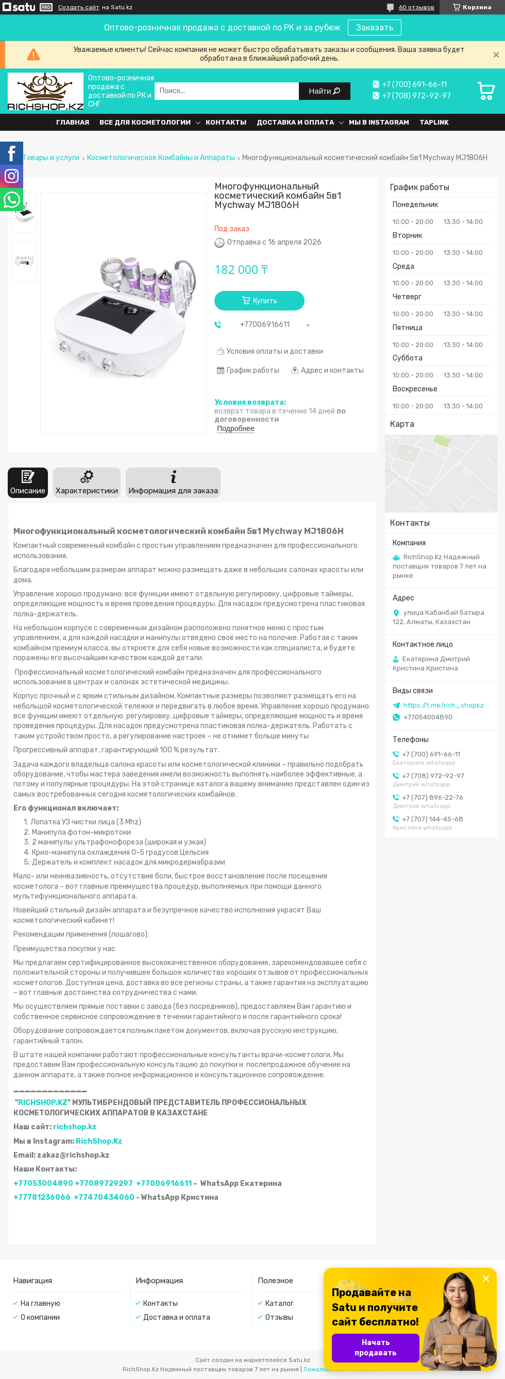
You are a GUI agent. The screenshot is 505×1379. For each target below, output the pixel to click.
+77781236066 (42, 1197)
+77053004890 (43, 1183)
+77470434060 (104, 1197)
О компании (40, 1317)
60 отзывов (416, 7)
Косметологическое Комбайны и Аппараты (161, 158)
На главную (40, 1303)
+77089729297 (104, 1183)
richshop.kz (75, 1127)
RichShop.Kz (99, 1141)
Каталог (279, 1303)
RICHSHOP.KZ (43, 1102)
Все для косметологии (145, 122)
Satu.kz (299, 1360)
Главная (72, 122)
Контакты (226, 122)
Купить (265, 301)
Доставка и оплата (295, 122)
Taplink (434, 122)
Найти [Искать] (321, 91)
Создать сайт (78, 7)
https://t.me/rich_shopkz (443, 705)
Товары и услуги (50, 158)
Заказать (374, 27)
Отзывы (279, 1317)
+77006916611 (164, 1183)
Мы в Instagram (379, 122)
